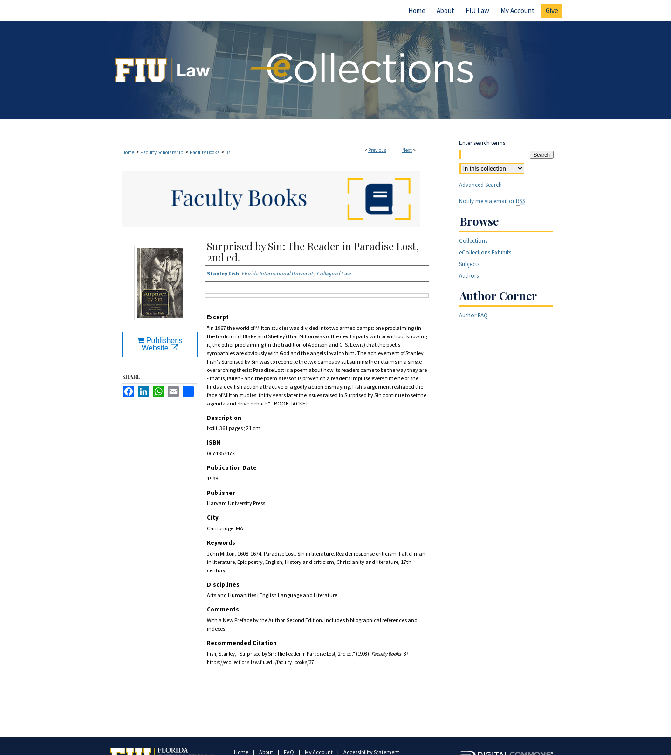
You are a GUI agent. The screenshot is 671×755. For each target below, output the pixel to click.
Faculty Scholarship (162, 152)
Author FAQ (473, 315)
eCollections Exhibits (485, 252)
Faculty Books (204, 152)
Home (128, 152)
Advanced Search (480, 185)
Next (407, 150)
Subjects (469, 264)
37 (228, 152)
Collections (473, 241)
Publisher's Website (159, 344)
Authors (469, 276)
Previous (377, 150)
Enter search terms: (483, 143)
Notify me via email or (492, 201)
